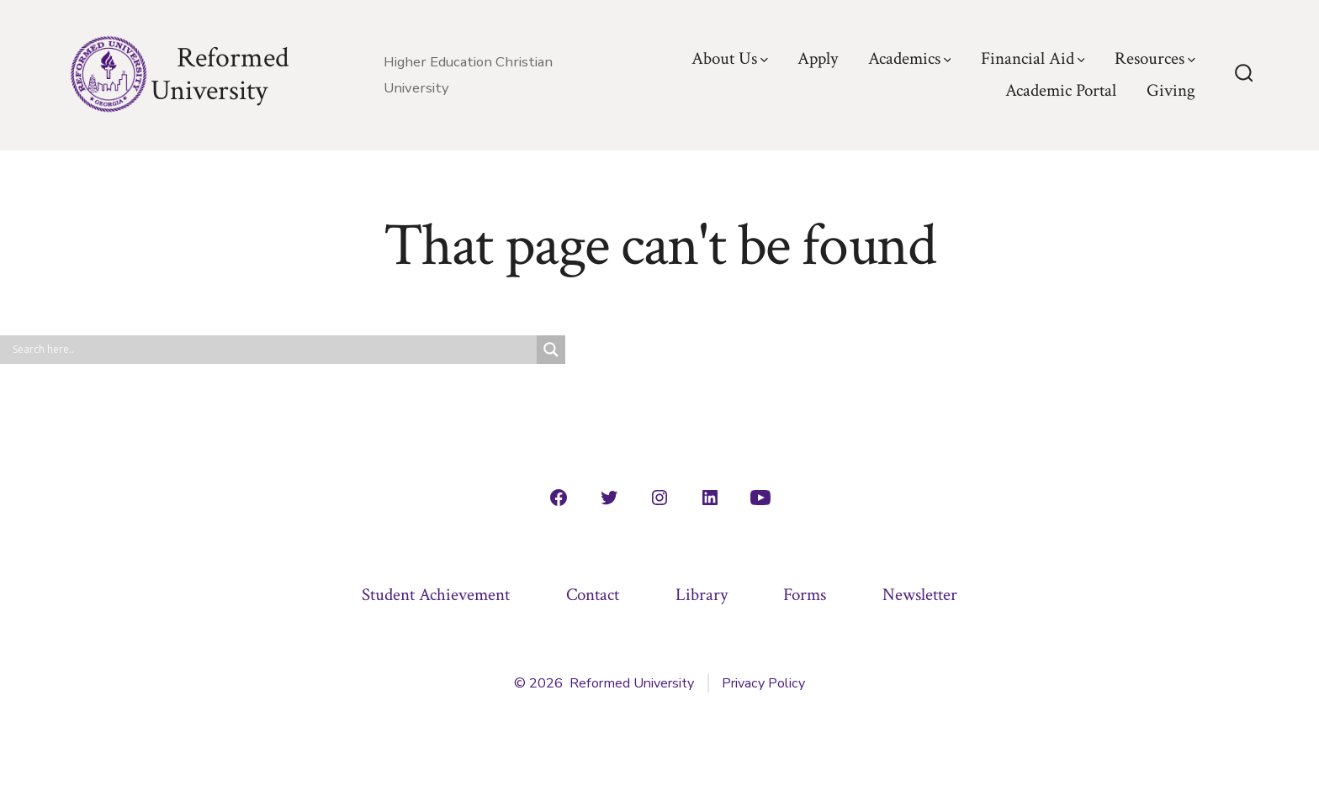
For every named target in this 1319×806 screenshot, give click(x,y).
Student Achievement (436, 594)
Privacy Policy (763, 683)
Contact (592, 594)
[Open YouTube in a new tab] (760, 497)
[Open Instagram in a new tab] (659, 497)
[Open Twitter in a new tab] (609, 497)
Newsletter (919, 594)
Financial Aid (1033, 58)
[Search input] (272, 349)
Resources (1155, 58)
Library (701, 594)
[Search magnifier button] (551, 349)
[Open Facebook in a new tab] (558, 497)
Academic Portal (1060, 90)
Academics (909, 58)
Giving (1171, 90)
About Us (729, 58)
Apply (817, 58)
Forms (804, 594)
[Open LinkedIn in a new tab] (710, 497)
